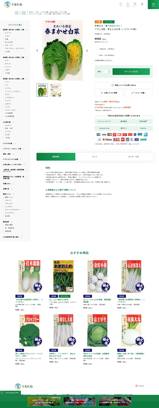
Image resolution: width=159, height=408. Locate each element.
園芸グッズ (7, 194)
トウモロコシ (9, 97)
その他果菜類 (9, 116)
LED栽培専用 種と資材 (11, 237)
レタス (7, 36)
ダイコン (8, 63)
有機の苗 (6, 189)
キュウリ (8, 100)
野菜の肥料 (9, 225)
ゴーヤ (7, 107)
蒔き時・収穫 (133, 157)
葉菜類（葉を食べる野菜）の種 (13, 29)
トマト (7, 82)
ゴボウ (7, 70)
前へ (37, 50)
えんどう (8, 125)
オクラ (7, 94)
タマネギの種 (7, 143)
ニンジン (8, 67)
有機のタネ (7, 183)
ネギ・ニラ (9, 45)
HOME (17, 12)
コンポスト (9, 206)
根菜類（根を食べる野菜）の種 (13, 57)
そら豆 (7, 134)
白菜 (37, 12)
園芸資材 (6, 222)
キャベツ (8, 33)
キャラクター (9, 213)
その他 (7, 51)
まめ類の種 (7, 122)
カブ (6, 60)
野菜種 (24, 12)
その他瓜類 (9, 113)
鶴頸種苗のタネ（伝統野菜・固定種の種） (13, 177)
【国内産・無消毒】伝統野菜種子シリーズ (13, 170)
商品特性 (55, 157)
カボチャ (8, 104)
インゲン (8, 131)
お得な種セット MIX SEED (12, 164)
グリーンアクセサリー (12, 209)
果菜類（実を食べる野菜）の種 (13, 79)
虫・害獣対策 (9, 228)
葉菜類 (31, 12)
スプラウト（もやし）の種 (12, 149)
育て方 (94, 157)
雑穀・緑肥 (7, 154)
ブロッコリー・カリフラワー (15, 48)
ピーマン (8, 88)
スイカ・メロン (10, 110)
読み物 (7, 216)
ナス (6, 85)
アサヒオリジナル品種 (35, 14)
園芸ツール (9, 197)
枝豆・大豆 (9, 128)
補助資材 (8, 231)
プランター (9, 203)
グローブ (8, 200)
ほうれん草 (9, 42)
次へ (87, 50)
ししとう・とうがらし (12, 91)
